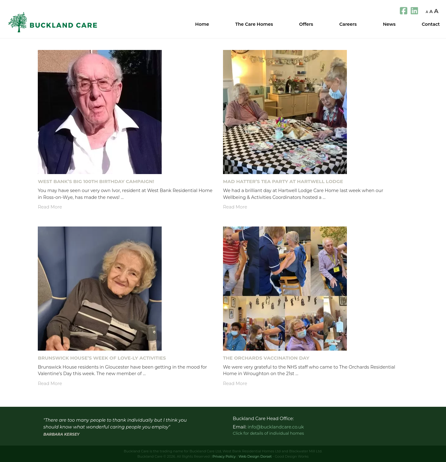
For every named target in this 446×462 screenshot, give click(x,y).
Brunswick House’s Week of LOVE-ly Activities (102, 358)
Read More (50, 207)
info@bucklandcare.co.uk (275, 427)
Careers (347, 24)
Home (202, 24)
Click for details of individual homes (268, 433)
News (389, 24)
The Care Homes (254, 24)
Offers (306, 24)
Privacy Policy (224, 456)
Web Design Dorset (255, 456)
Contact (431, 24)
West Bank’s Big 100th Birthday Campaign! (96, 181)
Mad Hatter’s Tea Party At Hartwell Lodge (283, 181)
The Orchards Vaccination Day (266, 358)
